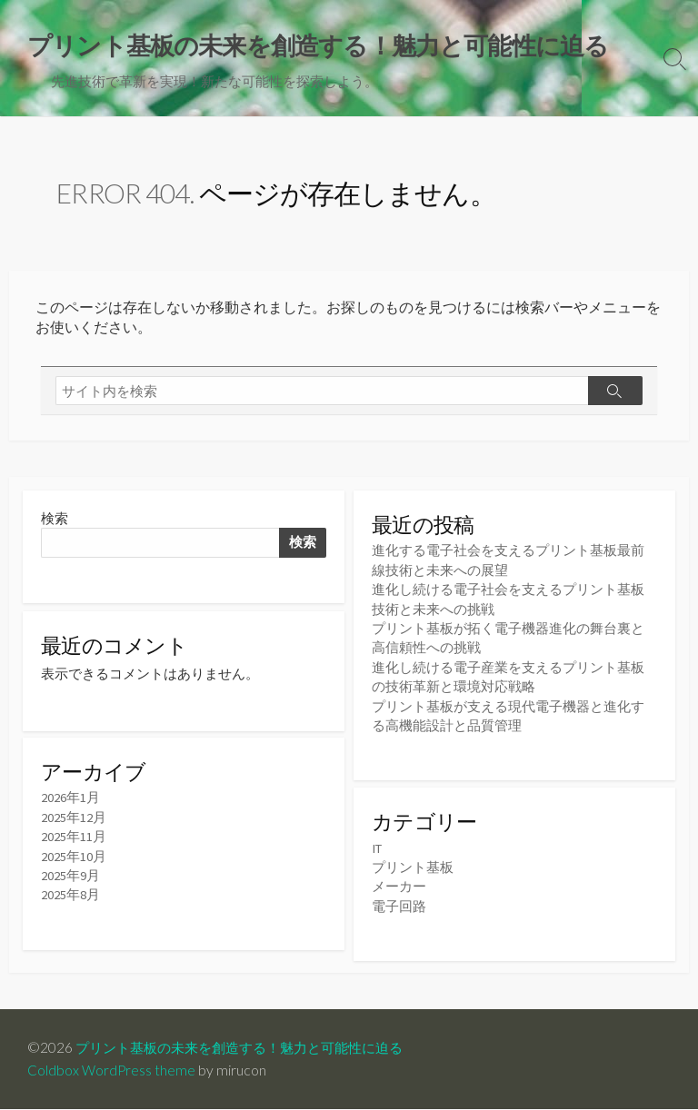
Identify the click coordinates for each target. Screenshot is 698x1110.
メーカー (399, 886)
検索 (54, 520)
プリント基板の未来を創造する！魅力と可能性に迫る (249, 1048)
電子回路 (399, 905)
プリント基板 (413, 867)
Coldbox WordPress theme (111, 1071)
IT (378, 848)
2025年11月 (73, 840)
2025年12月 (73, 821)
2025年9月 (70, 879)
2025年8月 (70, 898)
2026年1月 (70, 802)
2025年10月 (73, 859)
